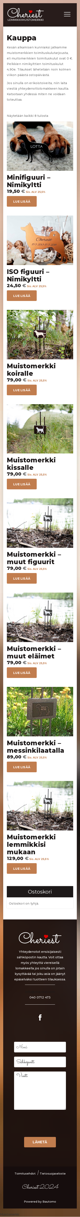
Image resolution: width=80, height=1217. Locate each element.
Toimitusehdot (25, 1173)
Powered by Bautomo (40, 1201)
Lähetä (40, 1142)
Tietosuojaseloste (53, 1173)
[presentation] (46, 1130)
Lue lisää (21, 201)
